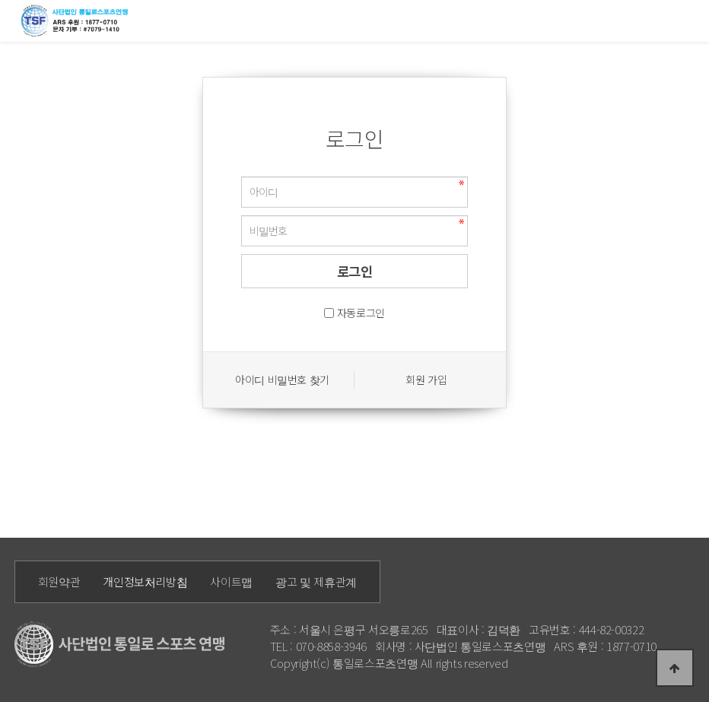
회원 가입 (426, 379)
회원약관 (59, 581)
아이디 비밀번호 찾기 (282, 379)
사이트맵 (231, 581)
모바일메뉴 (690, 19)
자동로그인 (361, 312)
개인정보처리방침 (145, 581)
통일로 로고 (77, 21)
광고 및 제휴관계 (316, 581)
